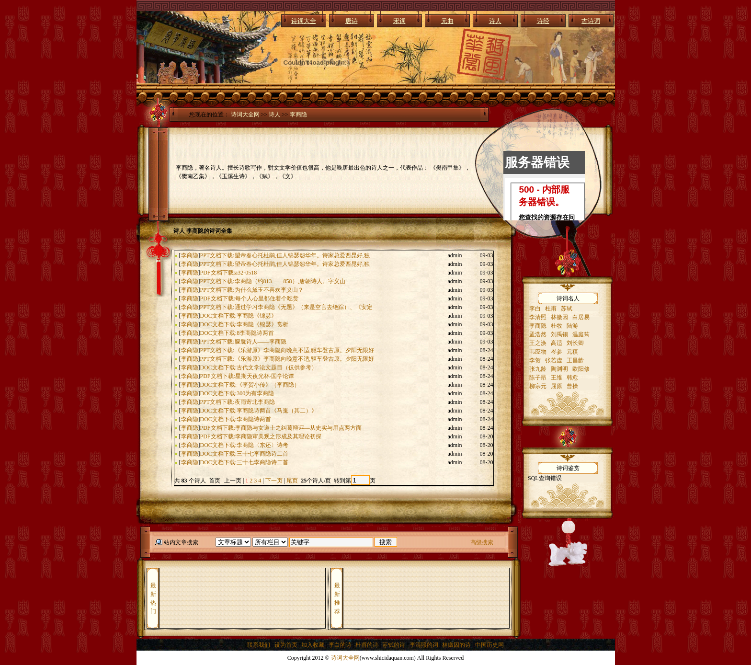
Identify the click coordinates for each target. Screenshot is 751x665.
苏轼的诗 (393, 645)
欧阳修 (581, 369)
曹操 (572, 386)
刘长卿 (575, 343)
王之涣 (537, 343)
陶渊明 (559, 369)
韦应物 (537, 351)
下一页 (274, 480)
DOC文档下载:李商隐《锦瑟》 (238, 315)
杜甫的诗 (366, 645)
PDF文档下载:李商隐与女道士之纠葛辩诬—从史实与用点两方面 (281, 427)
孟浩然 (537, 334)
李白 (535, 308)
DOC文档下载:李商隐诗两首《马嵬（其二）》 (259, 410)
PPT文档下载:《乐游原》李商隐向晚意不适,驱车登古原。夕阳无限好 (287, 350)
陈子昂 (537, 377)
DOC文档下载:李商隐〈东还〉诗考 (244, 445)
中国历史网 (489, 645)
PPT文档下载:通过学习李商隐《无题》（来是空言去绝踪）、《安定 (286, 307)
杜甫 (551, 308)
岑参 (556, 351)
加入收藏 (312, 645)
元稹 (572, 351)
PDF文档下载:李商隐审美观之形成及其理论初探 (260, 436)
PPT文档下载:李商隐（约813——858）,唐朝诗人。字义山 (272, 281)
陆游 (572, 325)
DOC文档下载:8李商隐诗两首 (237, 333)
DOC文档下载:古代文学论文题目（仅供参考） (259, 367)
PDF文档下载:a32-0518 (228, 272)
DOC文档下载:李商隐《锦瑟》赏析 (244, 324)
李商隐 (298, 114)
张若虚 (553, 360)
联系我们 (258, 645)
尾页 (292, 480)
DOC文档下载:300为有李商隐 (237, 393)
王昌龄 (575, 360)
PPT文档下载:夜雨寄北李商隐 (237, 402)
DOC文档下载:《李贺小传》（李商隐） (250, 384)
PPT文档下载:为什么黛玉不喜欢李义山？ (252, 290)
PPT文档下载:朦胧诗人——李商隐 (243, 341)
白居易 (581, 317)
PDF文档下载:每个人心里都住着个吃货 (249, 298)
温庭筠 (581, 334)
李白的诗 (340, 645)
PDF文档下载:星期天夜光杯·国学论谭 (247, 376)
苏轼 (566, 308)
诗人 (274, 114)
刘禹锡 (559, 334)
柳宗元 (537, 386)
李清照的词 (424, 645)
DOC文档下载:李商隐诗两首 (236, 419)
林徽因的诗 (456, 645)
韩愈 (572, 377)
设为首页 (285, 645)
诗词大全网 (245, 114)
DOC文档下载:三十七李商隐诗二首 (244, 453)
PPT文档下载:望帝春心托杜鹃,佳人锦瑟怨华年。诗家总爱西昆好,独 (285, 255)
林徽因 (559, 317)
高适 (556, 343)
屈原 (556, 386)
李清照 (537, 317)
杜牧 (556, 325)
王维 (556, 377)
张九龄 (537, 369)
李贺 (535, 360)
